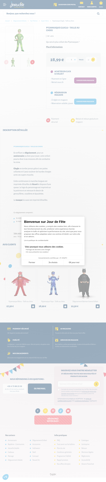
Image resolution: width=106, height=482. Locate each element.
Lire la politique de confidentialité (36, 240)
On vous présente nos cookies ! (37, 252)
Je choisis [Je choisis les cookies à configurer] (53, 262)
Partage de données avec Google (38, 250)
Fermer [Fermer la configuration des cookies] (32, 262)
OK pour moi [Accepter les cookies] (74, 262)
